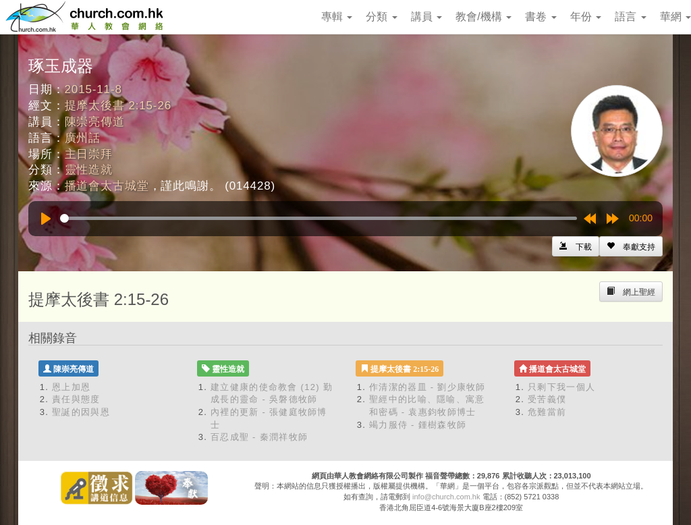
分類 (381, 16)
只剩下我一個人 (561, 387)
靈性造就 (89, 169)
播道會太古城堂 (107, 185)
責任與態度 (76, 399)
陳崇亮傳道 (95, 121)
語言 (630, 16)
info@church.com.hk (446, 497)
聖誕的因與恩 (81, 412)
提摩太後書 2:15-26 (118, 105)
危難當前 (547, 412)
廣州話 (83, 138)
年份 (585, 16)
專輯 (336, 16)
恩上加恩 (71, 387)
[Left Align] (631, 246)
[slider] (318, 218)
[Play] (46, 218)
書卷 (540, 16)
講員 (426, 16)
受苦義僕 (547, 399)
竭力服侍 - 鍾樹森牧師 (417, 425)
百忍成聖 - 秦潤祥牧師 (259, 437)
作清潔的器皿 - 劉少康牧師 (427, 387)
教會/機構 (483, 16)
